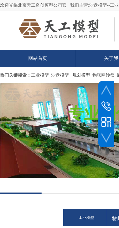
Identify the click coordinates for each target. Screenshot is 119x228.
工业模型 (86, 217)
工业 (35, 75)
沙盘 (55, 75)
